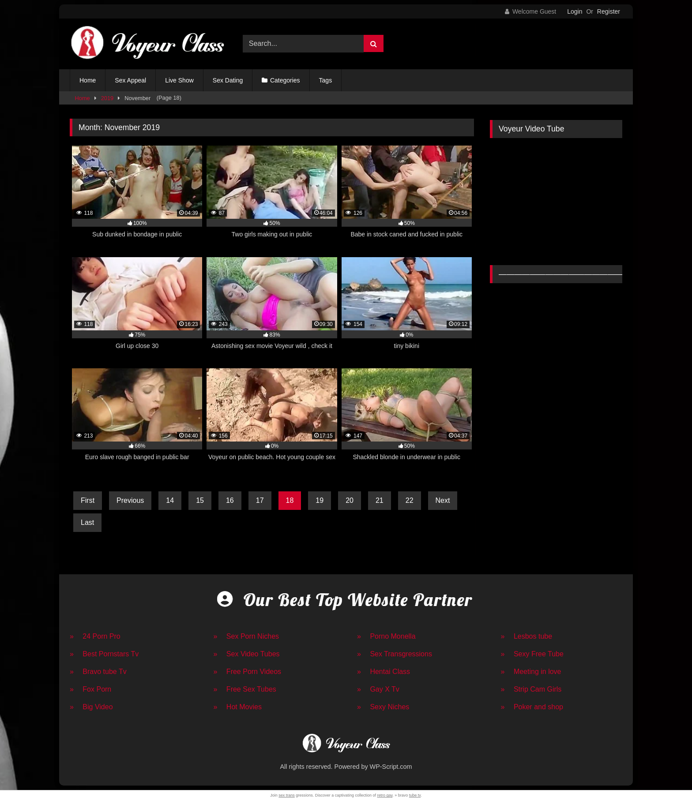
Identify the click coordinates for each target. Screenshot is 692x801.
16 (230, 500)
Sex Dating (228, 80)
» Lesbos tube (527, 636)
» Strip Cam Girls (531, 689)
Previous (130, 500)
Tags (325, 80)
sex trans (286, 795)
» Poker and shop (532, 707)
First (87, 500)
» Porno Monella (386, 636)
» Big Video (91, 707)
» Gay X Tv (378, 689)
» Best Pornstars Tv (104, 654)
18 (290, 500)
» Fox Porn (90, 689)
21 (380, 500)
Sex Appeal (130, 80)
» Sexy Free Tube (532, 654)
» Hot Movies (238, 707)
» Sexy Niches (383, 707)
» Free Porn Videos (248, 671)
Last (87, 522)
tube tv (415, 795)
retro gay (384, 795)
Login (574, 11)
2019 (107, 98)
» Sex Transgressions (394, 654)
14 (170, 500)
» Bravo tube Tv (98, 671)
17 (260, 500)
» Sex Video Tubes (247, 654)
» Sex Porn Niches (246, 636)
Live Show (179, 80)
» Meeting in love (531, 671)
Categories (285, 80)
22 (410, 500)
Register (608, 11)
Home (87, 80)
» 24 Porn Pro (95, 636)
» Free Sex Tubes (245, 689)
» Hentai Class (383, 671)
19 (319, 500)
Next (443, 500)
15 (200, 500)
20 (350, 500)
